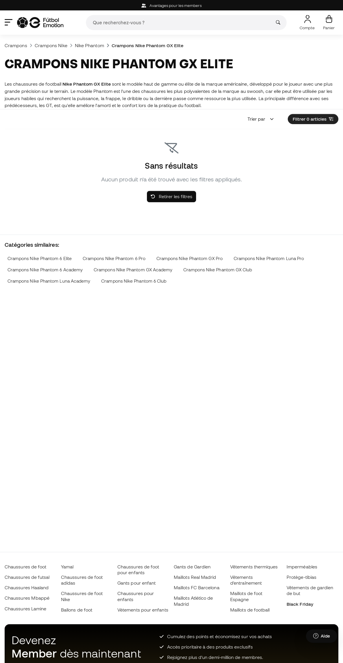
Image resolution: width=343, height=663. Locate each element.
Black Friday (300, 604)
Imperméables (302, 566)
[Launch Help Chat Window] (321, 636)
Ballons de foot (76, 609)
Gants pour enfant (136, 582)
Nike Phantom (89, 45)
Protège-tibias (301, 577)
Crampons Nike (51, 45)
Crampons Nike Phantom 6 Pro (114, 258)
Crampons (16, 45)
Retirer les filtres (171, 196)
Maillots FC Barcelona (197, 587)
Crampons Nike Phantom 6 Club (133, 281)
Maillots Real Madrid (195, 577)
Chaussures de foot (25, 566)
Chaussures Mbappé (27, 598)
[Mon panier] (328, 22)
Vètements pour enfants (142, 609)
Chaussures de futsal (27, 577)
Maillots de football (250, 609)
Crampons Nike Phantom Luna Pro (269, 258)
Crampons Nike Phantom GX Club (217, 269)
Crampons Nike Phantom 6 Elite (40, 258)
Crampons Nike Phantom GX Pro (189, 258)
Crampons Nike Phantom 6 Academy (45, 269)
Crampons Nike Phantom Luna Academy (49, 281)
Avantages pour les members (171, 5)
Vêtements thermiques (254, 566)
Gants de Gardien (192, 566)
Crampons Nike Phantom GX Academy (133, 269)
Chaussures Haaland (27, 587)
